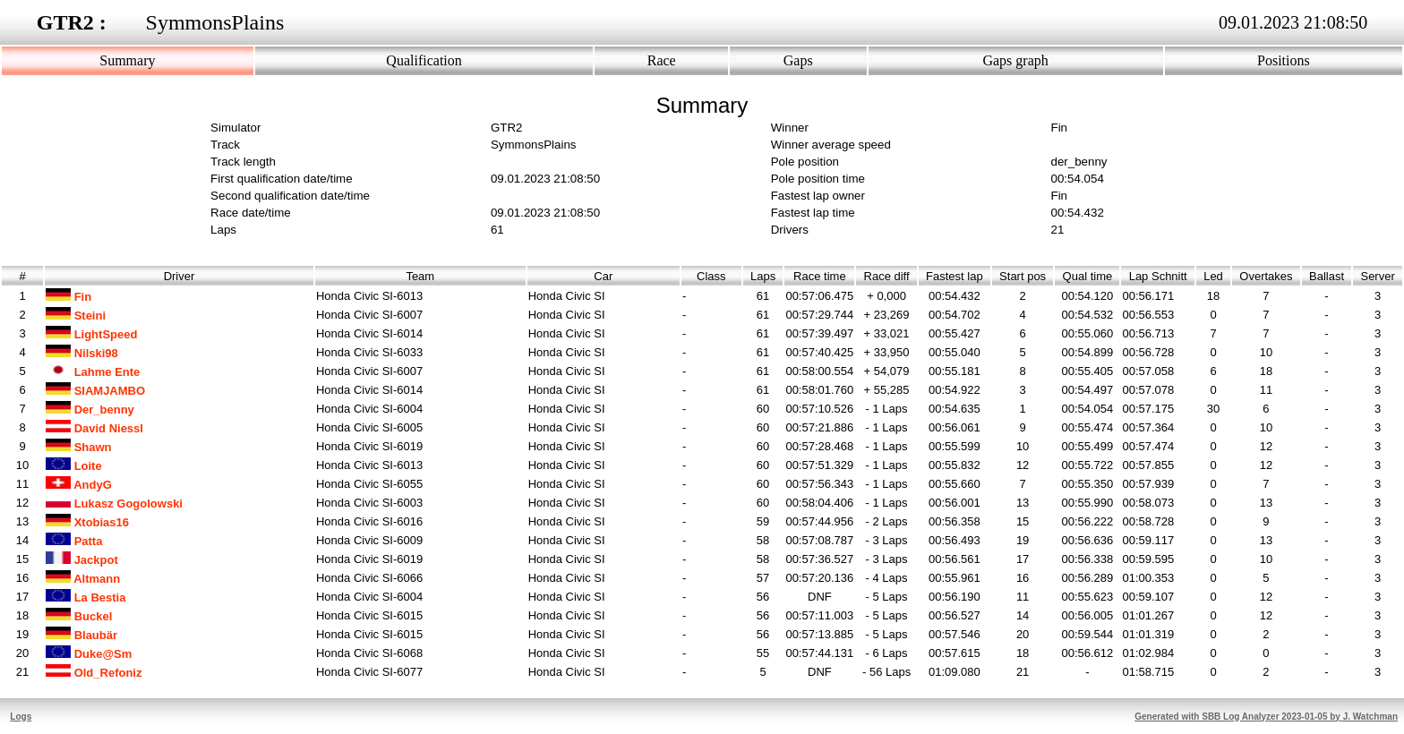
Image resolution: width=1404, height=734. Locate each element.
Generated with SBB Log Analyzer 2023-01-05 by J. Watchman (1266, 716)
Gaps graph (1015, 60)
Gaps (798, 60)
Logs (20, 716)
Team (420, 276)
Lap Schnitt (1158, 276)
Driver (179, 276)
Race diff (886, 276)
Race (661, 60)
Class (711, 276)
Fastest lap (954, 276)
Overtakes (1266, 276)
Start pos (1022, 276)
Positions (1283, 60)
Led (1213, 276)
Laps (763, 276)
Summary (127, 60)
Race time (819, 276)
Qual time (1087, 276)
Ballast (1326, 276)
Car (603, 276)
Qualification (423, 60)
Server (1377, 276)
